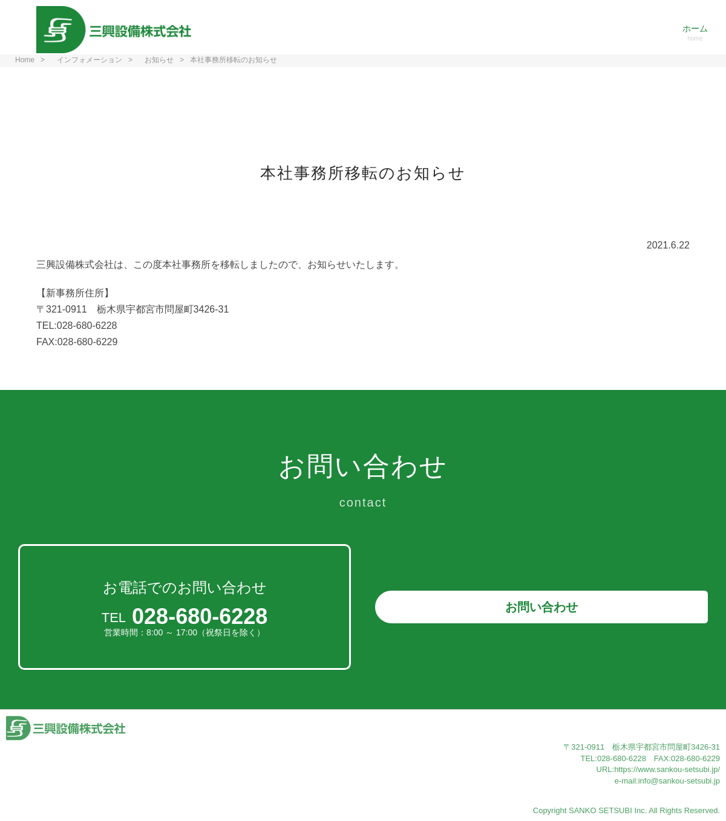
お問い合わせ (541, 607)
